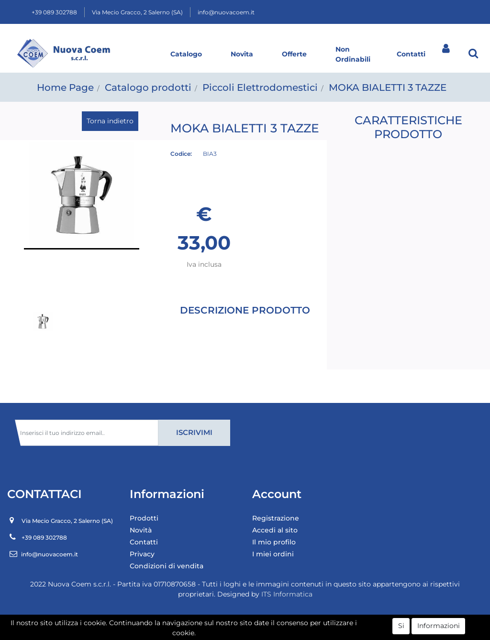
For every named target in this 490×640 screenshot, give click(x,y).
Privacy (142, 554)
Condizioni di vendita (166, 566)
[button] (473, 53)
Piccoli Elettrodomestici (260, 87)
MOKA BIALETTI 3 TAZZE (387, 87)
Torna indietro (110, 121)
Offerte (294, 54)
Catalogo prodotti (148, 87)
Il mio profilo (274, 542)
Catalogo (186, 54)
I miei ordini (273, 554)
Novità (141, 530)
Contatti (411, 54)
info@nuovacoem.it (226, 12)
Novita (242, 54)
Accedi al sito (275, 530)
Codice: (181, 153)
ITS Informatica (286, 594)
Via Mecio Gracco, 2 (137, 12)
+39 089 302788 (54, 12)
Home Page (65, 87)
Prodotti (144, 518)
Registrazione (275, 518)
